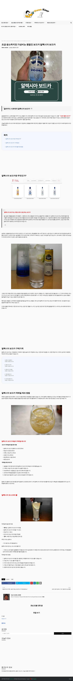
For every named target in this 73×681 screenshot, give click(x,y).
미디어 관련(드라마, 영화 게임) (8, 26)
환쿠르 (3, 623)
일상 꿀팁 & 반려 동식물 (16, 22)
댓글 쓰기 (4, 618)
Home (70, 678)
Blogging (34, 678)
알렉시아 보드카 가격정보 (12, 142)
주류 (4, 40)
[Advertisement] (31, 34)
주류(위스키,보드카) (39, 22)
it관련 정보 (28, 22)
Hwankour (12, 678)
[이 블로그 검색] (28, 633)
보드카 (7, 579)
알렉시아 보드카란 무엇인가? (13, 138)
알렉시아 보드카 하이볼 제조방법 (14, 146)
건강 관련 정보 (4, 22)
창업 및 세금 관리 (51, 22)
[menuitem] (5, 23)
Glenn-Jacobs (5, 47)
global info (22, 26)
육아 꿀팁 (29, 26)
